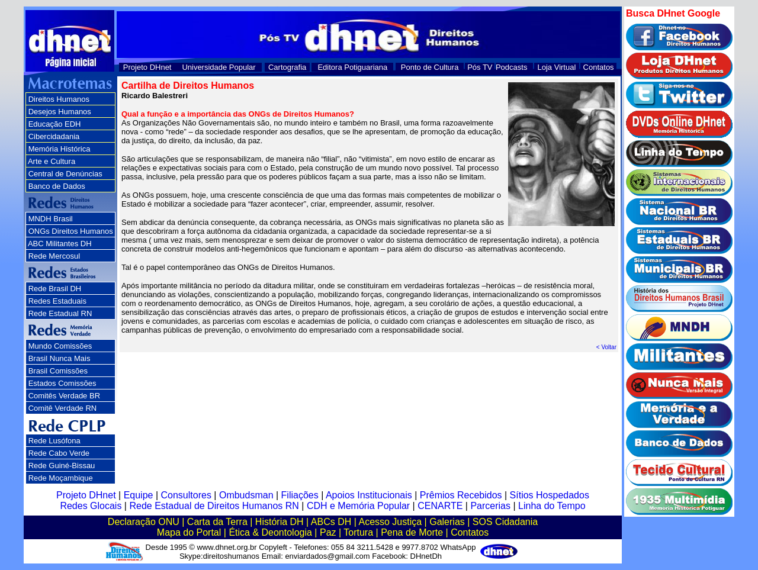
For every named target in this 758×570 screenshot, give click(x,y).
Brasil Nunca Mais (59, 358)
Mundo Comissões (60, 346)
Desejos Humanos (59, 111)
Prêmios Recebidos (461, 495)
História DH (279, 522)
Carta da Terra (217, 522)
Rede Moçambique (60, 478)
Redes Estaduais (57, 301)
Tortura (358, 532)
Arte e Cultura (51, 161)
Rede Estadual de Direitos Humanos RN (213, 506)
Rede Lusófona (54, 440)
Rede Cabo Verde (58, 453)
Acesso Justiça (390, 522)
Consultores (186, 495)
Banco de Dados (56, 186)
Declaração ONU (143, 522)
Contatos (598, 67)
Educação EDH (54, 124)
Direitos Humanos (58, 99)
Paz (328, 532)
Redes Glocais (90, 506)
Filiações (300, 495)
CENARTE (439, 506)
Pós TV (479, 67)
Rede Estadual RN (60, 313)
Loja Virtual (557, 67)
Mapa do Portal (189, 532)
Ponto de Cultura (430, 67)
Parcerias (490, 506)
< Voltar (606, 347)
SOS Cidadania (505, 522)
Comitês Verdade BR (64, 395)
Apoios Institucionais (369, 495)
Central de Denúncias (65, 173)
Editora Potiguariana (352, 67)
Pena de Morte (412, 532)
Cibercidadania (54, 136)
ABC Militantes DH (60, 243)
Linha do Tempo (552, 506)
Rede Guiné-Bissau (61, 465)
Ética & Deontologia (270, 532)
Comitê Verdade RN (62, 408)
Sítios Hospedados (549, 495)
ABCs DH (331, 522)
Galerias (447, 522)
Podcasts (511, 67)
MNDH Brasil (50, 218)
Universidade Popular (218, 67)
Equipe (138, 495)
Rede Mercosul (54, 256)
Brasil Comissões (58, 370)
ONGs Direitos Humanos (70, 231)
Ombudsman (246, 495)
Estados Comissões (62, 383)
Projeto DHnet (147, 67)
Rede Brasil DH (55, 288)
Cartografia (287, 67)
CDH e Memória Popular (358, 506)
